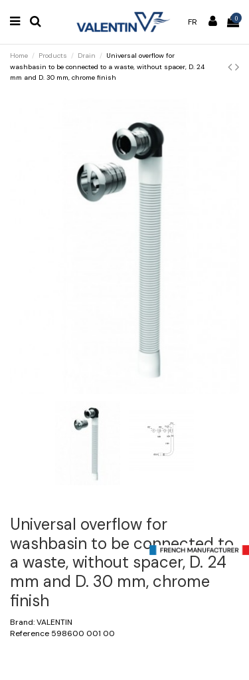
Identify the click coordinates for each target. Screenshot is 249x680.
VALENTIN (54, 622)
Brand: (22, 622)
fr (192, 22)
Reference (29, 633)
